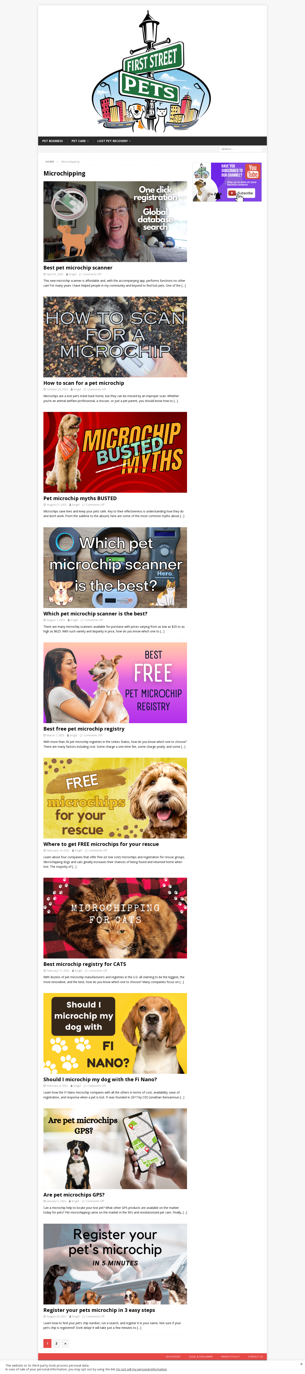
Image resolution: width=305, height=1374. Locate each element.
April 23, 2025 (55, 274)
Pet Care (79, 141)
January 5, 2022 (56, 1201)
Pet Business (52, 141)
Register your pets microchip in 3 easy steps (99, 1309)
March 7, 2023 (55, 735)
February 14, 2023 (58, 850)
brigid (72, 274)
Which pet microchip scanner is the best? (95, 613)
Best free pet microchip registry (84, 728)
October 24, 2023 (57, 389)
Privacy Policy (230, 1356)
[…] (184, 285)
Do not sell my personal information (141, 1369)
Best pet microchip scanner (77, 267)
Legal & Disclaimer (201, 1356)
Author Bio (173, 1356)
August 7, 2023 (56, 620)
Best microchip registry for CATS (84, 963)
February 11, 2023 (58, 970)
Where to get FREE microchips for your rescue (101, 843)
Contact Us (255, 1356)
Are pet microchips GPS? (74, 1194)
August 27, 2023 (57, 504)
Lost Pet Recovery (112, 141)
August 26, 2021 (57, 1316)
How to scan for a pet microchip (83, 382)
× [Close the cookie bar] (301, 1363)
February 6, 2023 (57, 1086)
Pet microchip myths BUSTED (80, 498)
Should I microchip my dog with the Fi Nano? (100, 1079)
